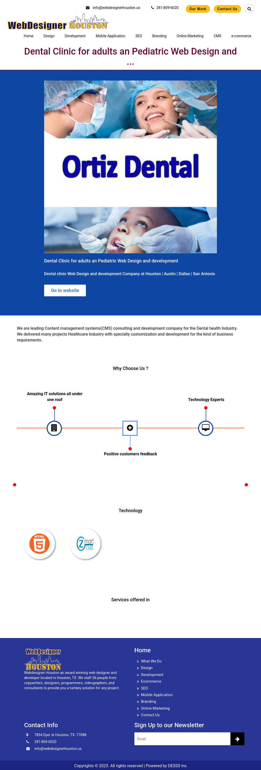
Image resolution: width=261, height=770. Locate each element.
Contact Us (227, 9)
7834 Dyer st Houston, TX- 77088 (60, 735)
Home (28, 36)
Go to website (65, 290)
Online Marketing (190, 36)
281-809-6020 (164, 8)
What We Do (151, 661)
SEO (139, 36)
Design (49, 36)
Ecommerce (151, 681)
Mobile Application (110, 36)
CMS (217, 36)
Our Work (197, 9)
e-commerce (241, 36)
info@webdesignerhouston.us (113, 8)
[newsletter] (237, 738)
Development (75, 36)
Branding (159, 36)
